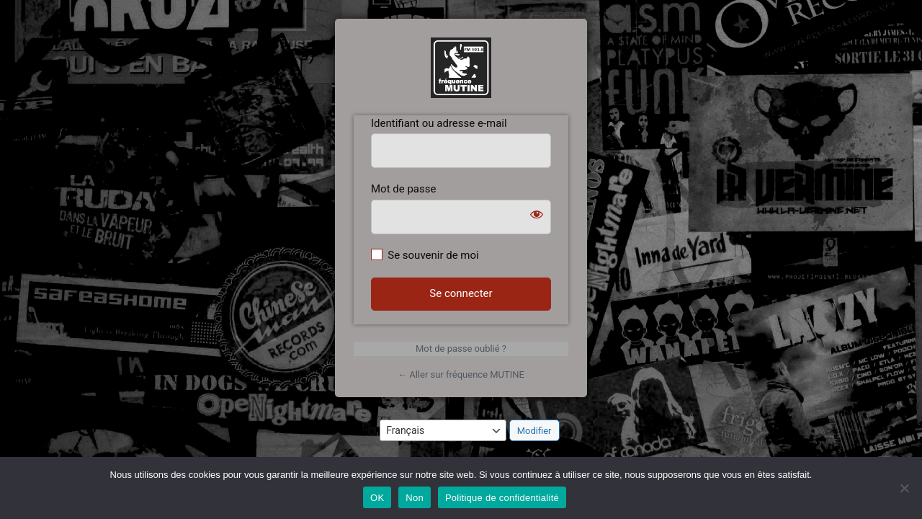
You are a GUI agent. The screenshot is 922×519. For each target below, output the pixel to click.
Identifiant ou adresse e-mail (439, 123)
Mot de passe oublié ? (461, 348)
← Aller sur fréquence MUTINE (461, 374)
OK (377, 497)
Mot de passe (403, 188)
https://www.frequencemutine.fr (461, 67)
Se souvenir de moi (433, 255)
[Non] (904, 488)
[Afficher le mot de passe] (536, 214)
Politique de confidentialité (502, 497)
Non (415, 497)
